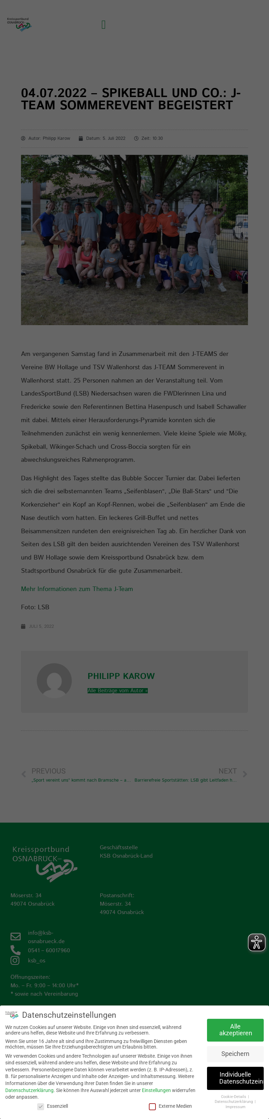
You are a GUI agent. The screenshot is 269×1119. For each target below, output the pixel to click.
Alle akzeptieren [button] (235, 1030)
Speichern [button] (235, 1053)
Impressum (236, 1107)
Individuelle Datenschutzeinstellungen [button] (241, 1078)
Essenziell (52, 1106)
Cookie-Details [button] (234, 1096)
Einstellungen (156, 1090)
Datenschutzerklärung (29, 1090)
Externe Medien (170, 1106)
